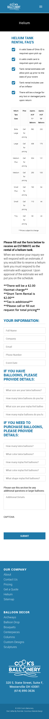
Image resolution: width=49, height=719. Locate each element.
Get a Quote (11, 589)
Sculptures (10, 647)
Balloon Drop (12, 622)
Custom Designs (14, 642)
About (7, 574)
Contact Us (11, 579)
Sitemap (9, 599)
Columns (9, 637)
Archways (10, 617)
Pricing (8, 584)
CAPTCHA (9, 516)
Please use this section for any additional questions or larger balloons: (24, 489)
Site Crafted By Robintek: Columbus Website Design (24, 711)
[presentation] (23, 525)
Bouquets (10, 627)
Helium (8, 594)
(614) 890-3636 (24, 691)
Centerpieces (12, 632)
